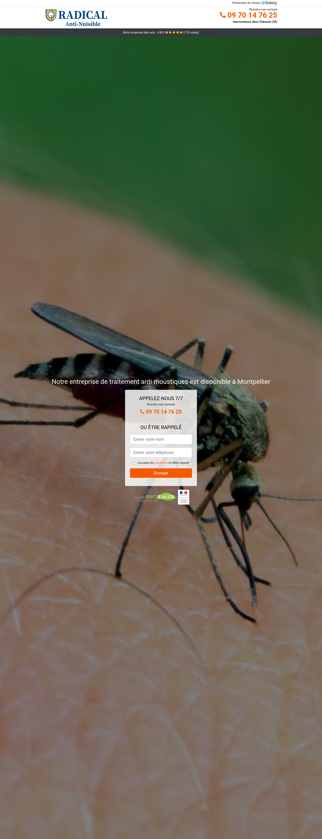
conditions (161, 462)
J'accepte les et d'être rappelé (163, 462)
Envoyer (161, 473)
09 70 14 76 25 (248, 15)
